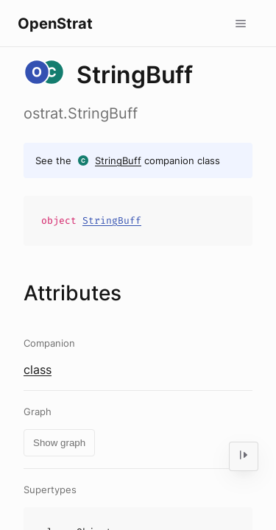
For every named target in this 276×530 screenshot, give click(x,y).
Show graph (59, 442)
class (38, 369)
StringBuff (118, 160)
